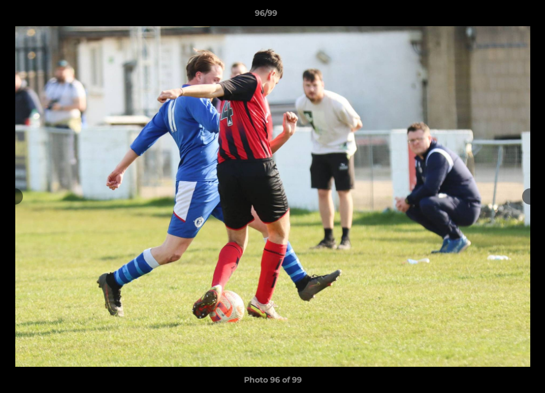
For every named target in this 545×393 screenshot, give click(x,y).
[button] (499, 16)
